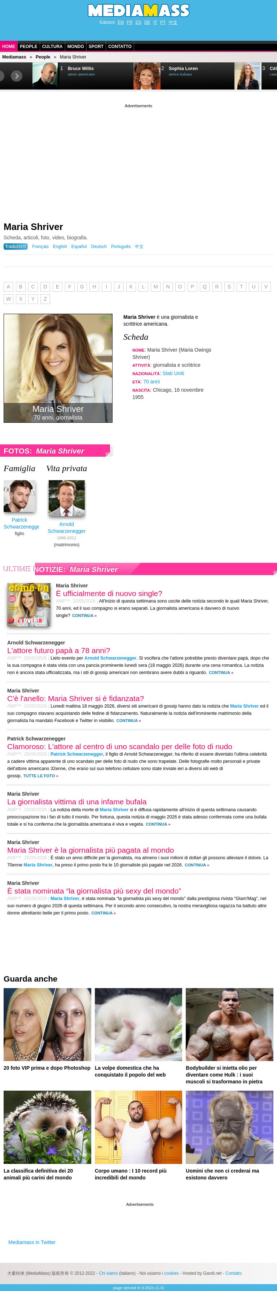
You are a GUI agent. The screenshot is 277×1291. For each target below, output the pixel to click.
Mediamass (14, 57)
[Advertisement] (138, 159)
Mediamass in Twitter (32, 1242)
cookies (171, 1273)
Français (40, 246)
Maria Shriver (33, 226)
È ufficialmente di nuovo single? (109, 593)
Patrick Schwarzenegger (76, 754)
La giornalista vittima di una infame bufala (76, 801)
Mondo (75, 46)
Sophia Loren (183, 68)
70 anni (151, 381)
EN (121, 22)
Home (8, 46)
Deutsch (99, 246)
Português (121, 246)
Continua (82, 615)
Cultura (52, 46)
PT (163, 22)
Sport (96, 46)
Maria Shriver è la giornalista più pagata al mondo (90, 850)
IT (155, 22)
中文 (173, 22)
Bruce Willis (81, 68)
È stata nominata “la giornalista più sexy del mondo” (94, 891)
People (29, 46)
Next (16, 76)
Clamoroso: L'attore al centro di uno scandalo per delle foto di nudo (119, 746)
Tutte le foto (39, 776)
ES (138, 22)
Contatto (120, 46)
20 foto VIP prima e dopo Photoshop (47, 1068)
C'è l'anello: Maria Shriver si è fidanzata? (75, 698)
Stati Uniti (173, 373)
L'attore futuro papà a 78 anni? (58, 650)
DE (147, 22)
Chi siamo (108, 1273)
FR (129, 22)
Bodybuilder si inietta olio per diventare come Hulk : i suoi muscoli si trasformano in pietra (224, 1074)
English (60, 246)
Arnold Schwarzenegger (110, 658)
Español (79, 246)
